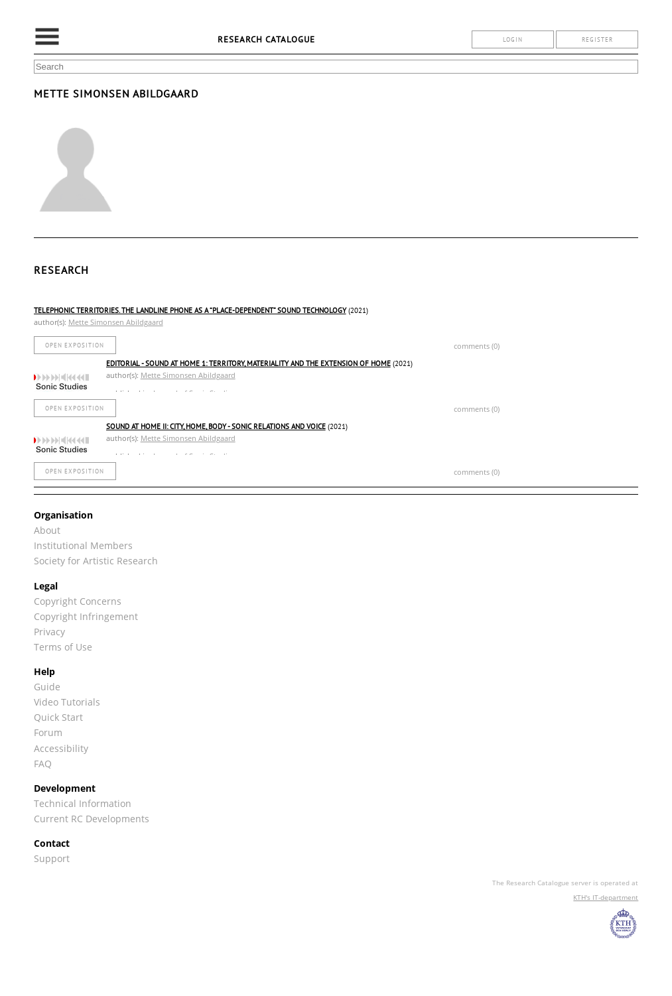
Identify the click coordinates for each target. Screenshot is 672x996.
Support (52, 858)
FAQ (43, 763)
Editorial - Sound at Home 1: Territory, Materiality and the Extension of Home (248, 363)
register (597, 39)
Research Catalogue (266, 39)
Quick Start (58, 717)
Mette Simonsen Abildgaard (115, 322)
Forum (48, 732)
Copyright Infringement (86, 616)
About (47, 530)
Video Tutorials (67, 702)
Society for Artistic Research (96, 560)
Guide (47, 686)
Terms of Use (63, 647)
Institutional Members (83, 545)
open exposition (74, 345)
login (513, 39)
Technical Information (82, 803)
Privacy (49, 631)
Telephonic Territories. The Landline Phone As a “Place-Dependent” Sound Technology (190, 310)
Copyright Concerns (77, 601)
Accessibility (61, 748)
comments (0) (477, 346)
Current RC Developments (91, 818)
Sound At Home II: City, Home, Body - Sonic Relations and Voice (216, 426)
